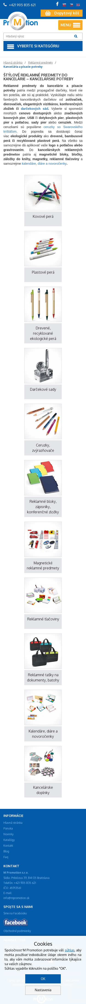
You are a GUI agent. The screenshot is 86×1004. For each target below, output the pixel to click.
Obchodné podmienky (17, 931)
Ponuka (8, 828)
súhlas (70, 950)
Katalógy (9, 840)
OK (43, 979)
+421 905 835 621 (19, 5)
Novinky (8, 834)
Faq (5, 857)
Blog (6, 851)
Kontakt (8, 845)
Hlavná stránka (12, 822)
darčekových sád (34, 108)
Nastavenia (43, 990)
